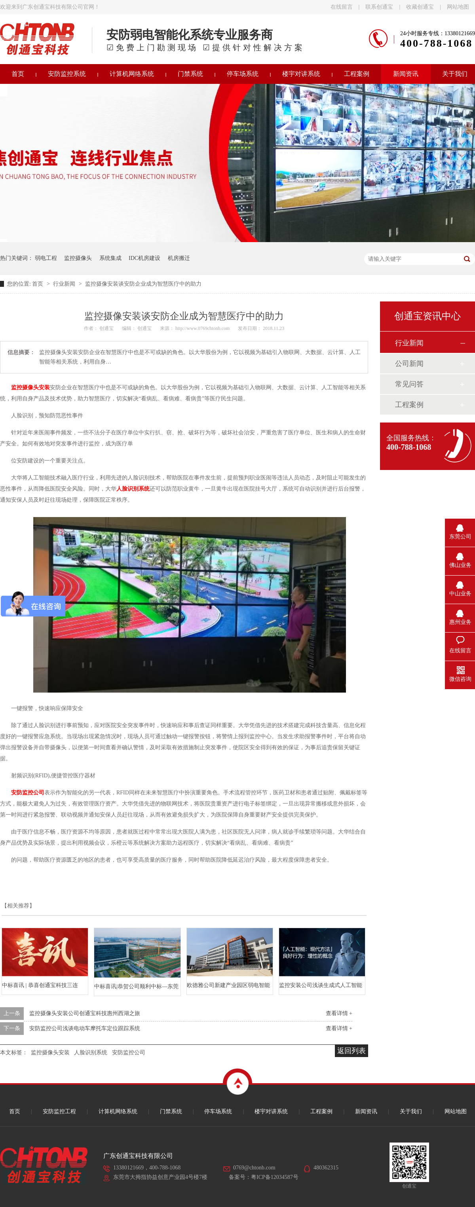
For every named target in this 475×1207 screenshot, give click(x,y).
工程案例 (356, 73)
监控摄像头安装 (50, 1052)
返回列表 (351, 1051)
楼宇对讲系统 (301, 73)
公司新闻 (409, 364)
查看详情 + (339, 1013)
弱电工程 (46, 258)
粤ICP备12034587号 (274, 1177)
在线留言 (342, 7)
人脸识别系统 (133, 489)
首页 (38, 284)
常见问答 (409, 384)
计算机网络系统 (132, 73)
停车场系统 (242, 73)
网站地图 (458, 7)
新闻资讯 (405, 73)
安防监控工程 (59, 1111)
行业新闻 (65, 284)
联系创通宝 (379, 7)
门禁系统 (190, 73)
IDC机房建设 (144, 258)
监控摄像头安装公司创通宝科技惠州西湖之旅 (84, 1013)
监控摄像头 (78, 258)
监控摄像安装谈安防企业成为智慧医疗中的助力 (143, 284)
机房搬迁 (179, 258)
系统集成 (110, 258)
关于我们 (411, 1111)
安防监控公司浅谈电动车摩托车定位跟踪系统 (84, 1028)
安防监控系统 (67, 73)
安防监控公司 (128, 1052)
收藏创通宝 (420, 7)
